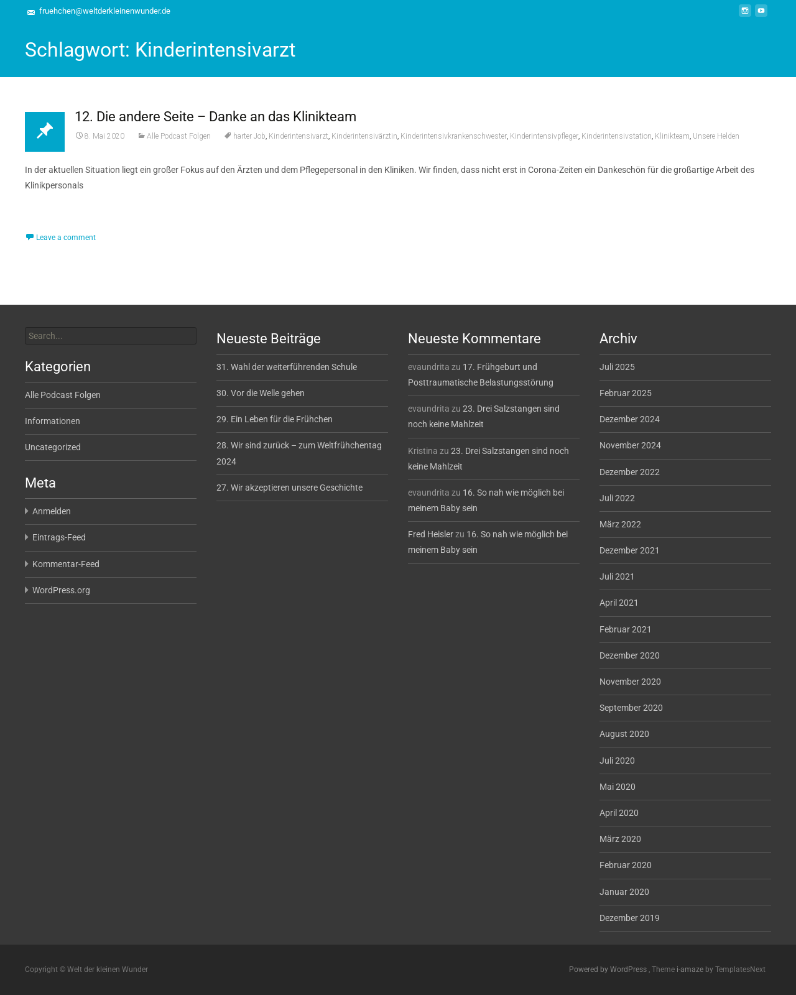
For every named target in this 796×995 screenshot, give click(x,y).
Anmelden (51, 511)
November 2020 (630, 682)
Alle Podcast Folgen (179, 136)
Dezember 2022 (629, 472)
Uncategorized (53, 447)
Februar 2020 (625, 865)
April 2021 (619, 603)
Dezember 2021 (629, 550)
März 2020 (620, 839)
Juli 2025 (617, 367)
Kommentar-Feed (66, 564)
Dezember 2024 (629, 419)
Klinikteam (672, 136)
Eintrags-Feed (59, 537)
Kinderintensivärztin (364, 136)
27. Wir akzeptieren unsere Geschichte (289, 488)
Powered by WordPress (609, 969)
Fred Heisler (430, 534)
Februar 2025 (625, 393)
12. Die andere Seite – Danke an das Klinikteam (215, 116)
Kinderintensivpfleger (544, 136)
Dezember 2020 (629, 655)
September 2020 (631, 708)
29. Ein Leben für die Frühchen (274, 419)
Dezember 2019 (629, 918)
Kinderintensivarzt (298, 136)
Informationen (52, 421)
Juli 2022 (617, 498)
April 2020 (619, 813)
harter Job (249, 136)
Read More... (51, 223)
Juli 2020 (617, 761)
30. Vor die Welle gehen (260, 393)
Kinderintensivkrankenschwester (453, 136)
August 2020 (624, 734)
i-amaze (691, 969)
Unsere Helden (716, 136)
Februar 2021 (625, 629)
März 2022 (620, 524)
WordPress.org (61, 590)
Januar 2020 (624, 892)
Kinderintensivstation (616, 136)
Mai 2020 (617, 787)
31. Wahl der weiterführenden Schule (286, 367)
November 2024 (630, 445)
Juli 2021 (617, 576)
